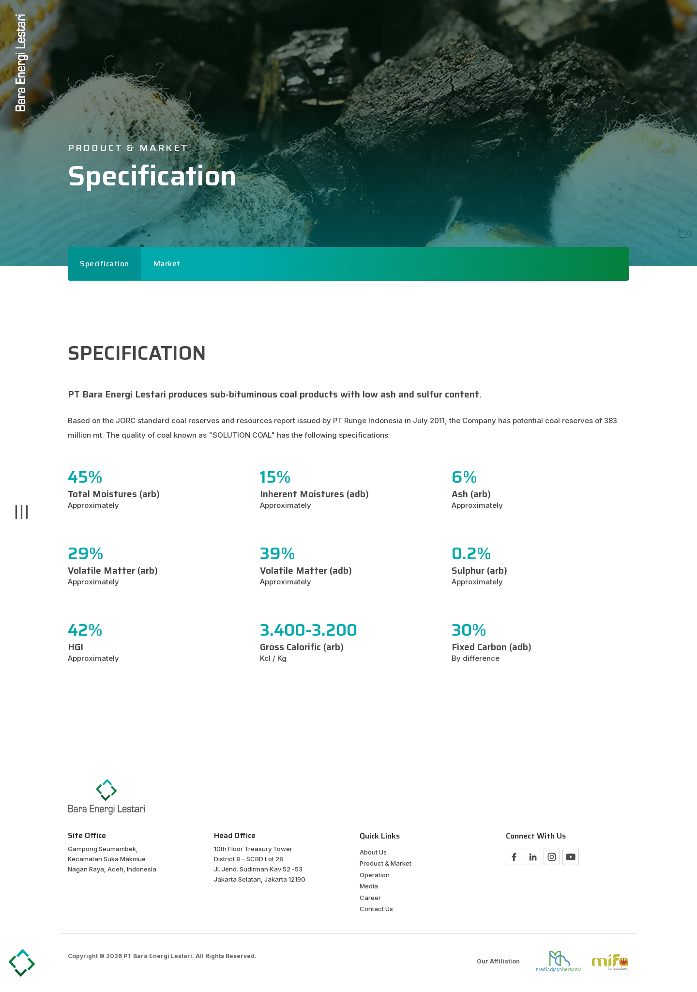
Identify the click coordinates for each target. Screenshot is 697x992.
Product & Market (385, 863)
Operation (375, 875)
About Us (373, 852)
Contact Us (376, 909)
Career (370, 897)
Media (369, 886)
